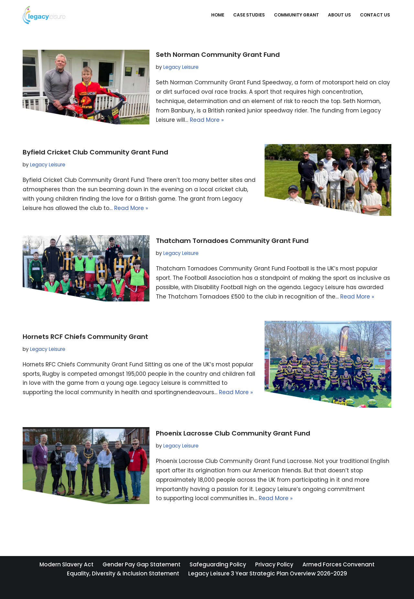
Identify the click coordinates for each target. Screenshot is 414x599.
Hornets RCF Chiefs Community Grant (85, 336)
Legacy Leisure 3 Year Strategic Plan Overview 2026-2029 (267, 573)
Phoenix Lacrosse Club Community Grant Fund (233, 433)
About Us (339, 15)
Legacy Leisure (181, 67)
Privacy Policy (274, 564)
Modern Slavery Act (66, 564)
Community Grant (296, 15)
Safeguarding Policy (218, 564)
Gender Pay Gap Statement (141, 564)
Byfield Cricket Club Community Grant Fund (95, 152)
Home (217, 15)
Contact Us (375, 15)
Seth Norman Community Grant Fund (218, 54)
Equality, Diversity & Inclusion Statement (123, 573)
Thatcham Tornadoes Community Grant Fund (232, 240)
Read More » (207, 120)
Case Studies (249, 15)
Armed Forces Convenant (338, 564)
